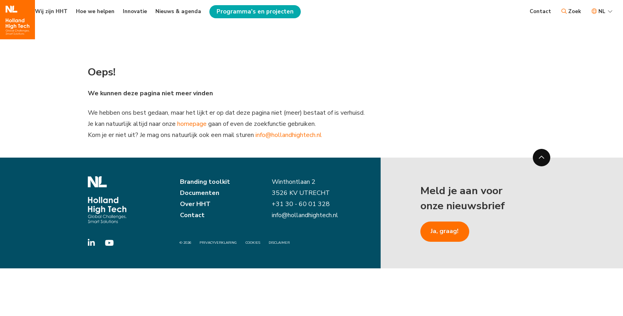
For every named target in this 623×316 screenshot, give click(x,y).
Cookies (253, 243)
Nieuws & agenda (178, 11)
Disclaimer (279, 243)
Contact (540, 11)
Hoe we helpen (95, 11)
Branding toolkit (205, 182)
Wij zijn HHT (51, 11)
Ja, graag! (445, 231)
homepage (192, 123)
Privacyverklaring (218, 243)
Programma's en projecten (255, 11)
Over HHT (195, 204)
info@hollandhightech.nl (290, 135)
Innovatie (135, 11)
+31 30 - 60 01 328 (301, 204)
